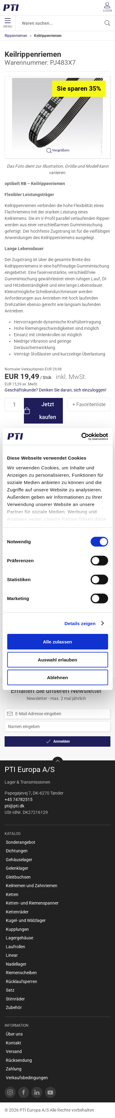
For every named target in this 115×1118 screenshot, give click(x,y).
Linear (12, 955)
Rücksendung (19, 1060)
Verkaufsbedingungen (27, 1077)
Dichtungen (17, 850)
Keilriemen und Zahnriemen (31, 885)
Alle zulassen (57, 641)
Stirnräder (15, 998)
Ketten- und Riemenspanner (32, 903)
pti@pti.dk (14, 805)
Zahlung (13, 1068)
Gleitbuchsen (18, 877)
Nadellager (16, 964)
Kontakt (13, 1042)
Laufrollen (15, 946)
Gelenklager (17, 868)
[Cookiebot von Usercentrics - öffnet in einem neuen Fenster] (82, 436)
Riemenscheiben (21, 972)
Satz (10, 990)
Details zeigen (79, 623)
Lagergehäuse (19, 937)
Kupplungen (17, 929)
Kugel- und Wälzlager (26, 920)
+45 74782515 (19, 799)
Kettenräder (17, 911)
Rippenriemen (16, 36)
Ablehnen (57, 677)
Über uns (14, 1034)
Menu (7, 23)
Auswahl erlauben (57, 659)
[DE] (13, 7)
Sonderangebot (20, 842)
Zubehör (14, 1007)
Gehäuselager (19, 859)
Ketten (12, 894)
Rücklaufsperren (21, 981)
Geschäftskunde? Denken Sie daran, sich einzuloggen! (55, 390)
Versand (14, 1051)
